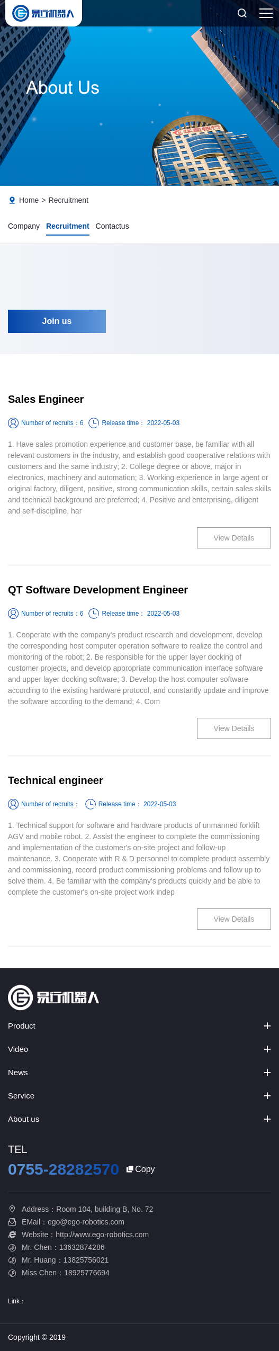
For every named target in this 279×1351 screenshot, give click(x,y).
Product (21, 1025)
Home (29, 200)
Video (18, 1048)
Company (24, 226)
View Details (234, 538)
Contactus (112, 226)
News (18, 1072)
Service (21, 1095)
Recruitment (68, 200)
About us (23, 1118)
